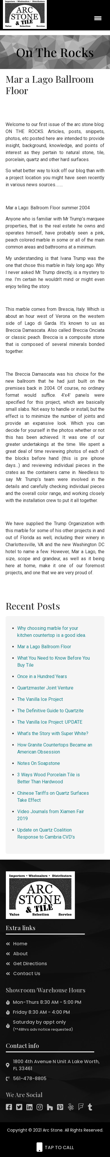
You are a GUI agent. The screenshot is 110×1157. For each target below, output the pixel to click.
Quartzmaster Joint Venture (45, 688)
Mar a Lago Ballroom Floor (44, 646)
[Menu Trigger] (97, 18)
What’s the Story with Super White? (52, 733)
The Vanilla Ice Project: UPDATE (49, 722)
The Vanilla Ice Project (40, 699)
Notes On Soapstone (38, 763)
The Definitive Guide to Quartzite (50, 710)
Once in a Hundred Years (42, 676)
